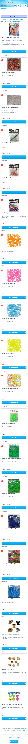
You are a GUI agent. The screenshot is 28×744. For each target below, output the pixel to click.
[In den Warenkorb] (14, 51)
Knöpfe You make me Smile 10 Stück (12, 704)
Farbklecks (9, 2)
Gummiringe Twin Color (8, 72)
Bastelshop (8, 0)
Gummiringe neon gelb (8, 353)
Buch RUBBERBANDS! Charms (10, 37)
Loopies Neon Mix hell (8, 143)
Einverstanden (14, 741)
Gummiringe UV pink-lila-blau (10, 107)
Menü (4, 5)
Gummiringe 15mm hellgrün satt (11, 458)
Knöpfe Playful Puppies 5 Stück (10, 634)
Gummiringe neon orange (9, 248)
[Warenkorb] (25, 5)
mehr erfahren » (16, 21)
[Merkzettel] (18, 5)
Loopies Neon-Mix (7, 178)
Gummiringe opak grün (8, 493)
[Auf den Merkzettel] (4, 55)
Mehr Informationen (16, 737)
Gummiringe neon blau (8, 318)
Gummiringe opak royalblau (10, 529)
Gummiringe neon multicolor (10, 388)
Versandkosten (24, 728)
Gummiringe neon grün (8, 423)
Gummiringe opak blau (8, 599)
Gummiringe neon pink (8, 283)
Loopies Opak (5, 213)
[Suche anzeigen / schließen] (15, 5)
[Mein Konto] (22, 5)
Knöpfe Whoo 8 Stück (8, 669)
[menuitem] (4, 5)
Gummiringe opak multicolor (10, 564)
